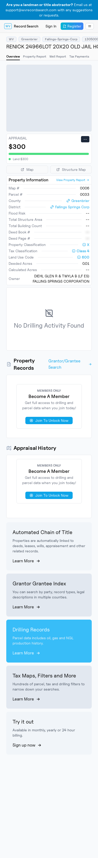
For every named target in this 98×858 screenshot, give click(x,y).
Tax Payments (79, 56)
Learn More (26, 560)
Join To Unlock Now (49, 420)
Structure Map (71, 169)
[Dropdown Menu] (89, 26)
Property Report (34, 56)
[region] (49, 98)
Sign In (50, 26)
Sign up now (27, 745)
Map (27, 169)
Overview (13, 56)
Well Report (57, 56)
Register (72, 26)
